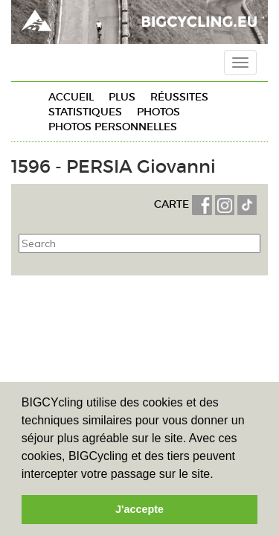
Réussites (179, 96)
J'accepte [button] (139, 509)
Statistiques (85, 111)
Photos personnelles (112, 126)
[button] (219, 475)
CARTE (173, 204)
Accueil (71, 96)
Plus (122, 96)
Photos (158, 111)
